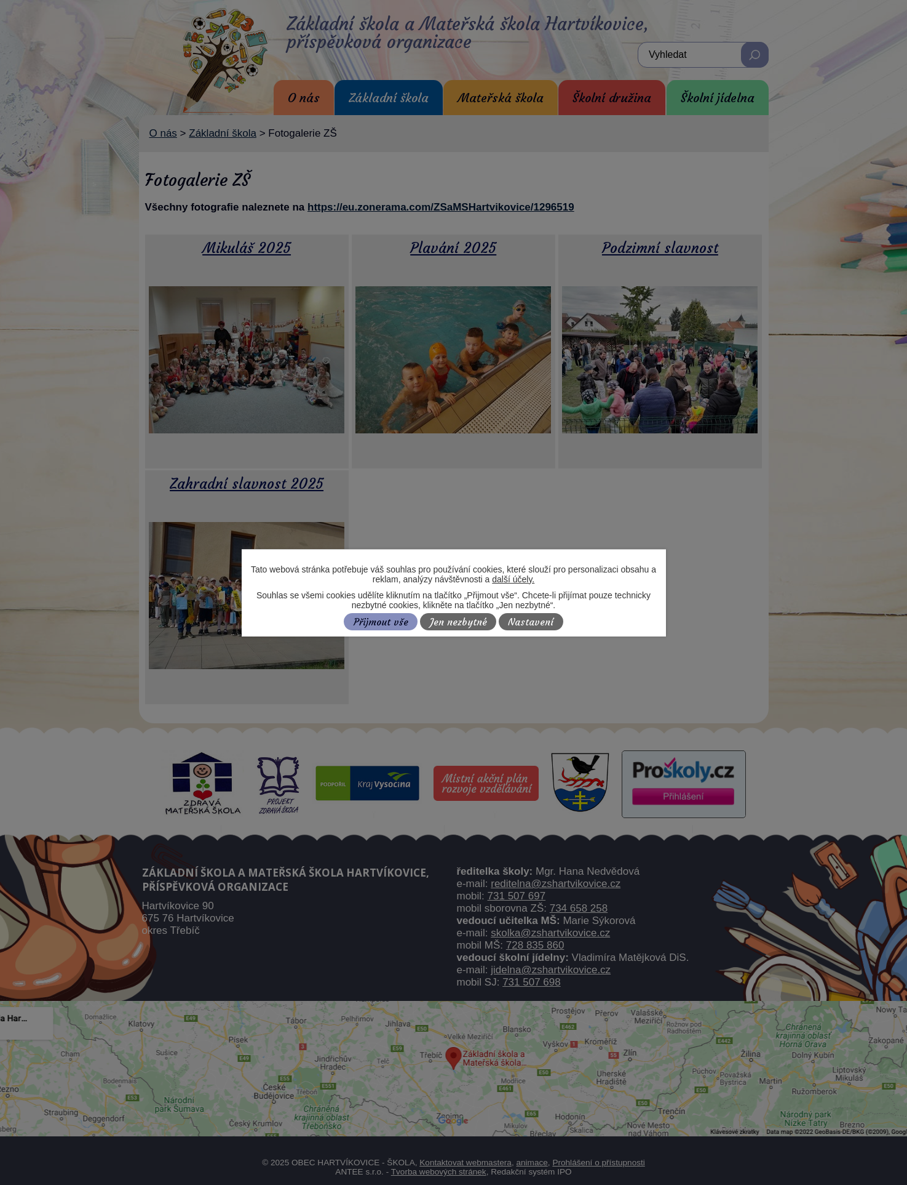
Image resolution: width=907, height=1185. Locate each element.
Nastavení (530, 622)
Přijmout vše (381, 622)
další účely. (513, 579)
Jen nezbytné (458, 622)
